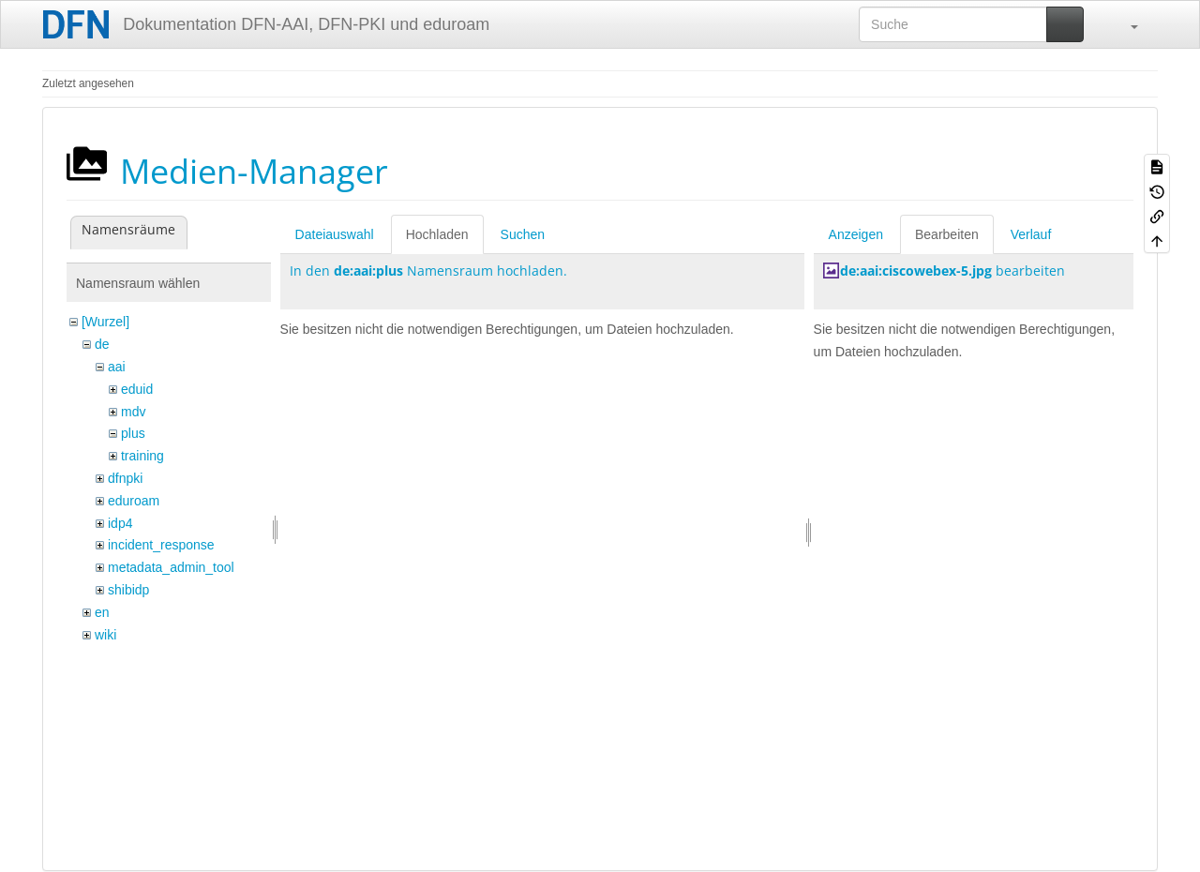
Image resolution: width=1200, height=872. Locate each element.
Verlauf (1031, 234)
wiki (105, 634)
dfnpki (125, 478)
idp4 (120, 523)
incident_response (161, 544)
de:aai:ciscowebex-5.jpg (916, 270)
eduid (137, 389)
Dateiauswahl (334, 234)
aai (117, 366)
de (102, 344)
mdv (133, 411)
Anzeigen (856, 234)
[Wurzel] (105, 321)
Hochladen (437, 234)
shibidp (128, 589)
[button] (1125, 24)
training (142, 455)
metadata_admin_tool (171, 567)
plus (133, 433)
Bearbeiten (947, 234)
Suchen (523, 234)
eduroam (133, 500)
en (102, 612)
